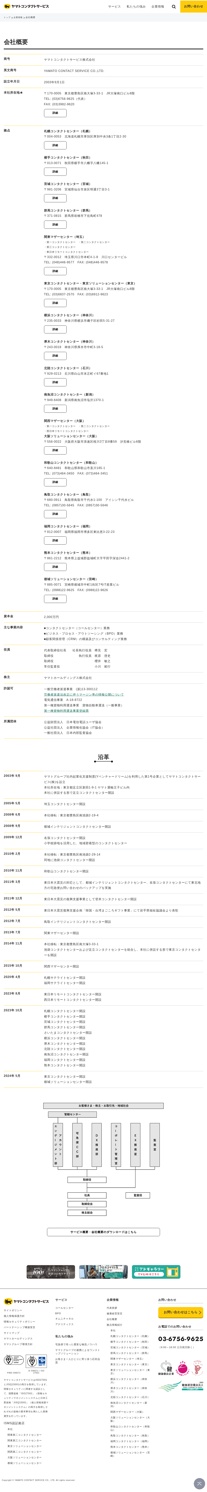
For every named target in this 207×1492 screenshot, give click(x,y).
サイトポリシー (13, 1313)
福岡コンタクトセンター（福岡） (130, 1444)
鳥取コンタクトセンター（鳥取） (130, 1438)
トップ (7, 17)
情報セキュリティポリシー (19, 1324)
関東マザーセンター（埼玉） (127, 1362)
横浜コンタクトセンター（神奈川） (128, 1384)
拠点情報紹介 (115, 1328)
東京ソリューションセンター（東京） (130, 1375)
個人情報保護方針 (14, 1319)
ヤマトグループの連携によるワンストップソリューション (77, 1355)
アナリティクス (64, 1327)
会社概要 (112, 1322)
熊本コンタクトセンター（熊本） (130, 1450)
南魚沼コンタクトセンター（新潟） (128, 1408)
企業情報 (19, 17)
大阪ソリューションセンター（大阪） (130, 1422)
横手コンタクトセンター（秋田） (130, 1345)
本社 (113, 1333)
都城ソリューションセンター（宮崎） (130, 1457)
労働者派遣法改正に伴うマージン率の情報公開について (84, 698)
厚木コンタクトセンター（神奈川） (128, 1393)
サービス (61, 1303)
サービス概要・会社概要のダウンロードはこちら (103, 1236)
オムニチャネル (64, 1321)
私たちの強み (136, 6)
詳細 (55, 113)
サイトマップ (12, 1336)
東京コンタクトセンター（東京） (130, 1367)
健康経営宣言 (115, 1316)
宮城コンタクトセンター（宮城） (130, 1350)
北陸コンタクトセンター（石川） (130, 1400)
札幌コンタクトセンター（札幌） (130, 1339)
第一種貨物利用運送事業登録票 (66, 714)
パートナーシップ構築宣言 (19, 1330)
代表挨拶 (112, 1311)
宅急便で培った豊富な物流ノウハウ (76, 1347)
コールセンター (64, 1311)
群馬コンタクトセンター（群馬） (130, 1356)
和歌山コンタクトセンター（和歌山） (130, 1431)
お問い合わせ (193, 6)
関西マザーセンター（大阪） (127, 1415)
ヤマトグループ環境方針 (18, 1347)
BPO (58, 1316)
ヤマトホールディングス (18, 1341)
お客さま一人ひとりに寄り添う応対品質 (77, 1364)
